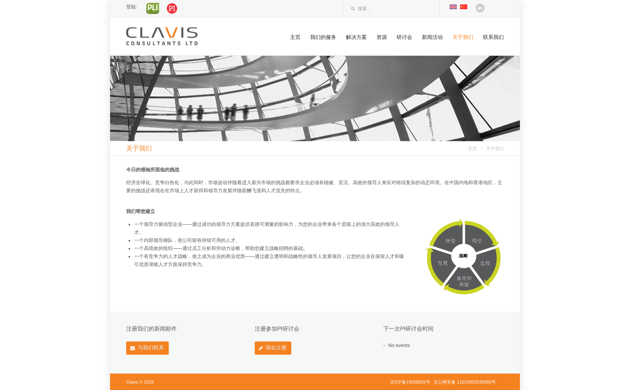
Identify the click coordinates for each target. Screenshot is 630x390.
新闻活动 (432, 37)
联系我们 (493, 37)
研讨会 (404, 37)
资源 (381, 37)
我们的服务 (323, 37)
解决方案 (356, 37)
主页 (295, 37)
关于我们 (462, 37)
